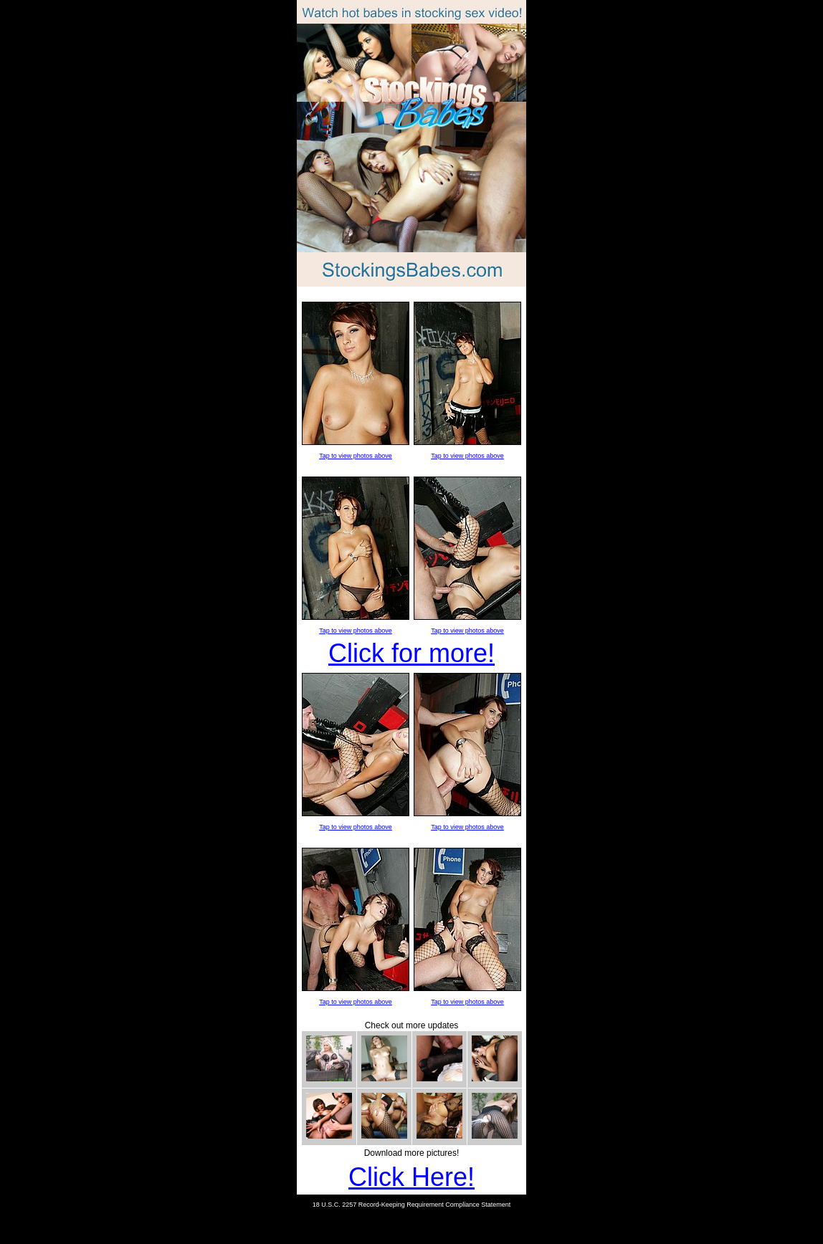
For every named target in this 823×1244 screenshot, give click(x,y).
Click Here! (411, 1177)
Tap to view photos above (355, 455)
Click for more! (411, 653)
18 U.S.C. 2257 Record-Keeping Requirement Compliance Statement (412, 1204)
